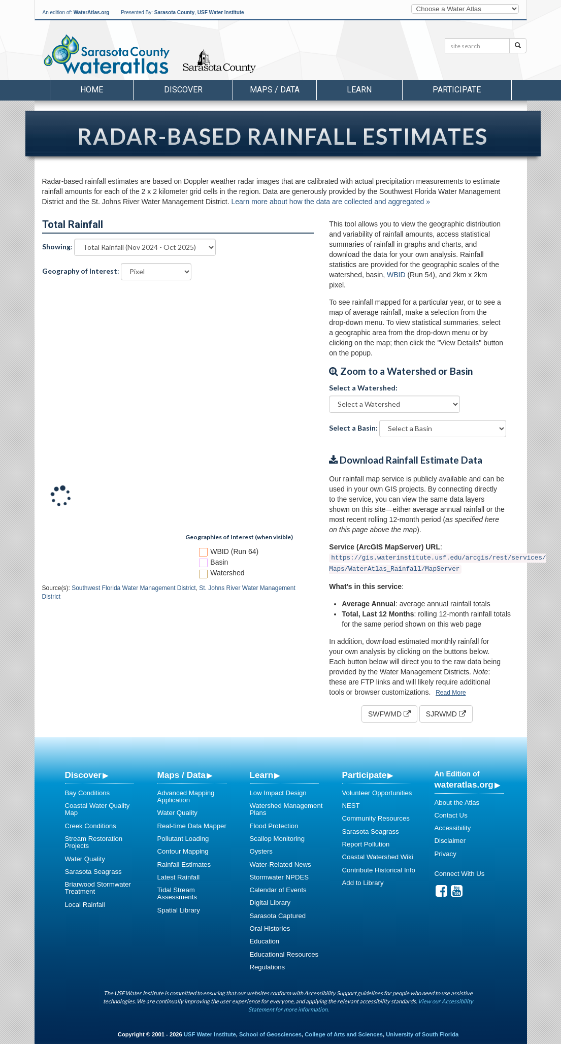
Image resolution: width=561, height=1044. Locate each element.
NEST (351, 805)
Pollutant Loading (183, 838)
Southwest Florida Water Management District (133, 588)
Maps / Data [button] (275, 89)
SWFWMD (389, 714)
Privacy (445, 854)
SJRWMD (446, 714)
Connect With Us (460, 873)
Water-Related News (280, 864)
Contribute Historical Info (378, 870)
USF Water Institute (220, 12)
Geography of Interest (79, 271)
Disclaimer (450, 840)
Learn (262, 775)
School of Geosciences (270, 1034)
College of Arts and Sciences (344, 1034)
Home (91, 89)
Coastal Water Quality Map (97, 809)
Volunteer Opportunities (377, 793)
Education (265, 941)
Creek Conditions (90, 826)
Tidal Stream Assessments (177, 893)
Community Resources (376, 818)
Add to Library (363, 883)
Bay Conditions (87, 793)
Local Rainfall (85, 904)
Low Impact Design (278, 793)
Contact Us (451, 815)
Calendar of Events (278, 890)
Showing (56, 246)
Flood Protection (274, 826)
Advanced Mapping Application (186, 796)
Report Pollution (366, 844)
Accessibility (453, 828)
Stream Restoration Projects (94, 842)
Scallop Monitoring (277, 838)
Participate (364, 775)
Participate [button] (457, 89)
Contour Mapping (183, 851)
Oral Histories (270, 928)
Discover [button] (183, 89)
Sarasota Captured (278, 916)
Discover (83, 775)
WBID (396, 275)
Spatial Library (178, 910)
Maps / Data (181, 775)
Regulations (267, 967)
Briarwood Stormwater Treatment (98, 887)
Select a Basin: (353, 427)
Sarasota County (174, 12)
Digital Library (270, 902)
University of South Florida (422, 1034)
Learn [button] (359, 89)
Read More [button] (451, 692)
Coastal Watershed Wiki (377, 857)
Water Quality (85, 859)
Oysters (261, 851)
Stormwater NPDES (279, 877)
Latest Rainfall (178, 877)
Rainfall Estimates (184, 864)
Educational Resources (284, 954)
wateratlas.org (464, 784)
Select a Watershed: (363, 387)
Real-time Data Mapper (191, 826)
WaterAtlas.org (92, 12)
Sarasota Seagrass (93, 871)
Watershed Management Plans (286, 809)
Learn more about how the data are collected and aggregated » (330, 202)
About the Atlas (457, 802)
